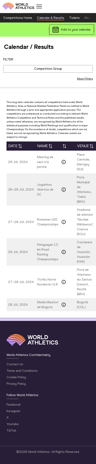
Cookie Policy (16, 377)
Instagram (13, 411)
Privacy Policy (16, 384)
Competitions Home (17, 18)
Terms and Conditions (22, 371)
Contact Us (15, 364)
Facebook (14, 404)
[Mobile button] (39, 6)
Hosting (90, 18)
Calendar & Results (50, 18)
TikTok (11, 430)
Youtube (13, 424)
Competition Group (48, 69)
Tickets (74, 18)
